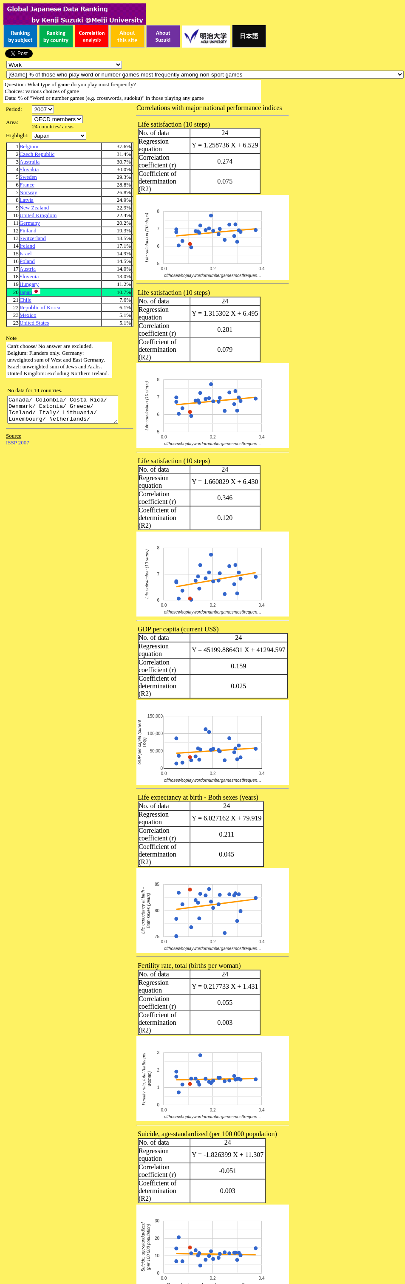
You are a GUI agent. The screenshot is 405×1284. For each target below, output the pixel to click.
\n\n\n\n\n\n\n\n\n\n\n (57, 119)
